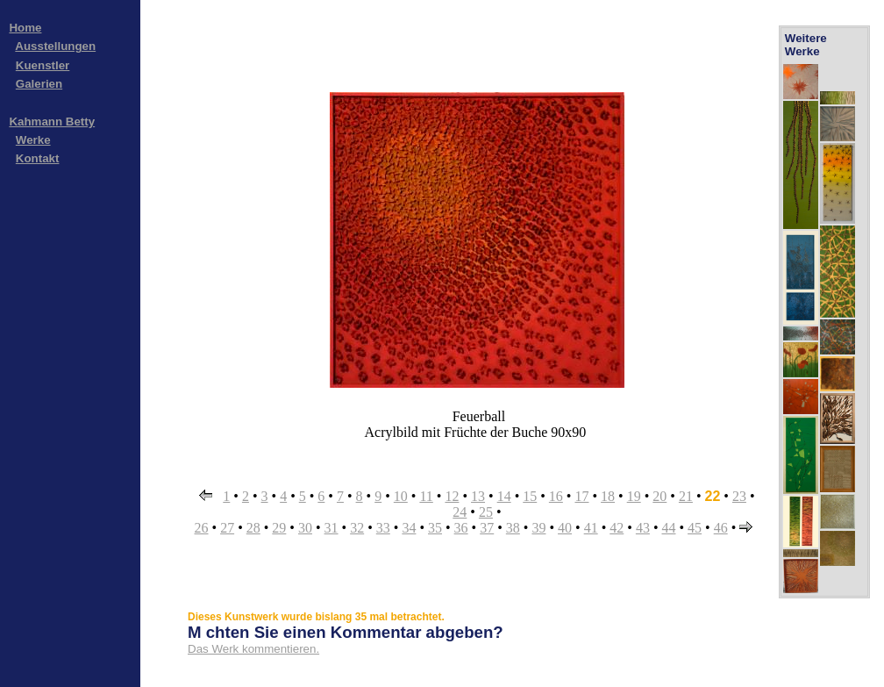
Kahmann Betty (52, 121)
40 (565, 527)
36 (461, 527)
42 (617, 527)
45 (695, 527)
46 (721, 527)
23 (739, 496)
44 (668, 527)
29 (279, 527)
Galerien (39, 83)
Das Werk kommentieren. (253, 648)
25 (486, 512)
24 (460, 512)
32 (357, 527)
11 (425, 496)
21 (686, 496)
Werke (33, 140)
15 (530, 496)
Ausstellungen (55, 46)
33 (383, 527)
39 (538, 527)
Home (25, 27)
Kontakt (38, 158)
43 (643, 527)
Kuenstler (42, 65)
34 (409, 527)
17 (581, 496)
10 (401, 496)
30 (305, 527)
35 (435, 527)
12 (452, 496)
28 (253, 527)
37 (487, 527)
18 (608, 496)
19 (634, 496)
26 (202, 527)
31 (331, 527)
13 (478, 496)
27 (227, 527)
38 (513, 527)
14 (504, 496)
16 (556, 496)
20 (659, 496)
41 (591, 527)
